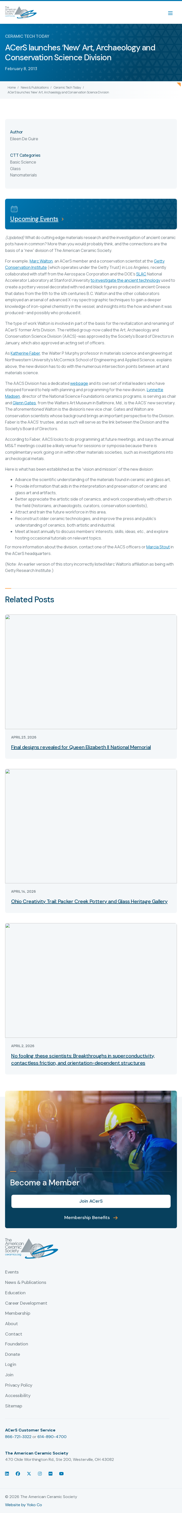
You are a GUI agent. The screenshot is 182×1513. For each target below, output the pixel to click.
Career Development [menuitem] (26, 1303)
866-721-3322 (18, 1436)
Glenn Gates (24, 403)
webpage (79, 383)
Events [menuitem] (12, 1272)
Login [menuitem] (10, 1364)
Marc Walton (41, 261)
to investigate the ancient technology (125, 280)
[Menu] (173, 12)
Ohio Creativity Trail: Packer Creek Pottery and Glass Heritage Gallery (89, 901)
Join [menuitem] (9, 1375)
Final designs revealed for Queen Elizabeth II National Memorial (81, 747)
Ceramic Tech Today (67, 87)
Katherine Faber (25, 353)
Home (12, 87)
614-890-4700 (52, 1436)
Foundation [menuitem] (16, 1344)
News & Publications (35, 87)
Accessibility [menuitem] (17, 1395)
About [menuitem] (11, 1323)
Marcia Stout (158, 547)
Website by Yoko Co (23, 1504)
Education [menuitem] (15, 1293)
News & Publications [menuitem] (25, 1282)
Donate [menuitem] (12, 1354)
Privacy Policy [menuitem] (18, 1385)
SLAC (141, 274)
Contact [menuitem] (13, 1334)
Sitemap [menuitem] (13, 1406)
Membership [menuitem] (17, 1313)
